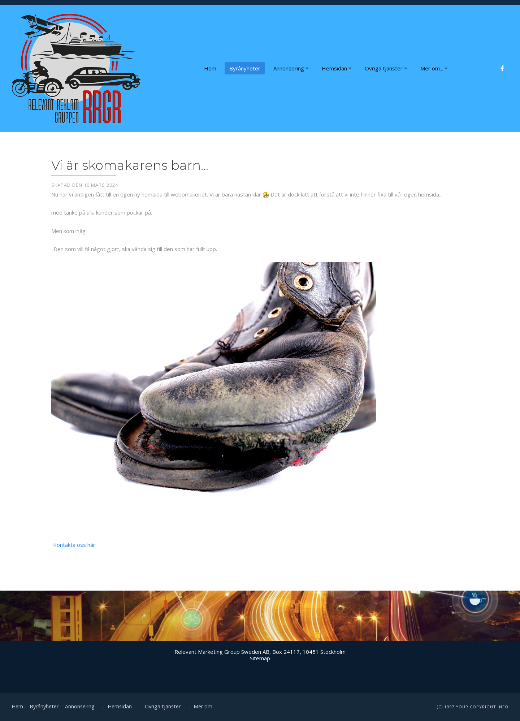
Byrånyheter (244, 68)
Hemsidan (337, 68)
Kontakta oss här (74, 544)
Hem (210, 68)
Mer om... (434, 68)
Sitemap (260, 658)
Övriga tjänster (386, 68)
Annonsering (291, 68)
